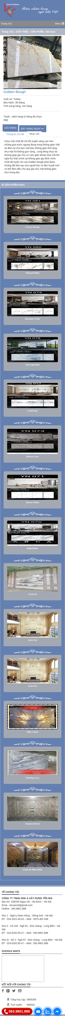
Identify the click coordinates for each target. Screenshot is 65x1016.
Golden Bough (14, 92)
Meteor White (32, 502)
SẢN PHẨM (37, 31)
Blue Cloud (32, 732)
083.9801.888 (19, 1011)
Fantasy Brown (32, 823)
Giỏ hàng (10, 127)
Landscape (32, 410)
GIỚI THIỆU (22, 31)
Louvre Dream (32, 227)
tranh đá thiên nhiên (32, 869)
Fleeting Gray (32, 777)
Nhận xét (34, 133)
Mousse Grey (32, 456)
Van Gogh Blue (32, 364)
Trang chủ (6, 23)
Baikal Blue (32, 548)
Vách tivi (32, 594)
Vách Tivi (32, 640)
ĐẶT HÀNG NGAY (32, 128)
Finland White (32, 273)
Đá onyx (50, 31)
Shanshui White (32, 318)
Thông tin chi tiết (15, 134)
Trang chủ (8, 31)
